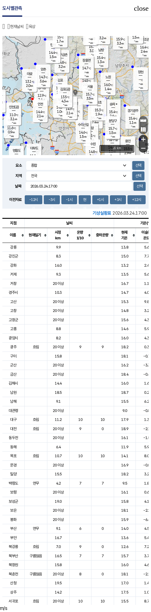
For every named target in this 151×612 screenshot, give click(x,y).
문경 (13, 465)
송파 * (113, 104)
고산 (13, 301)
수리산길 (83, 125)
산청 (13, 583)
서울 (90, 87)
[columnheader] (13, 235)
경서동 (42, 88)
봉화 (13, 519)
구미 (13, 356)
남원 (13, 392)
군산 (13, 365)
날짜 (18, 186)
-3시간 (52, 200)
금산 (13, 374)
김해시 (13, 383)
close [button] (141, 8)
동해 (13, 447)
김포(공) (65, 89)
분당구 (113, 121)
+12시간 (136, 200)
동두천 (13, 437)
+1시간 (100, 200)
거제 (13, 274)
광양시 (13, 338)
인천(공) (14, 107)
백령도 (13, 483)
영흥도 (17, 151)
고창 (13, 310)
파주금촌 (62, 55)
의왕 (91, 128)
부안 (13, 538)
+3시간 (118, 200)
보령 (13, 492)
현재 (84, 200)
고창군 (13, 320)
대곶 (29, 74)
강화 (13, 265)
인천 (40, 104)
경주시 (13, 292)
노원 (108, 77)
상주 (13, 592)
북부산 (13, 556)
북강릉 (13, 546)
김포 (60, 80)
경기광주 (132, 111)
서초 (99, 102)
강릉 (13, 247)
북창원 (13, 565)
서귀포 (13, 601)
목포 (13, 456)
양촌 (43, 69)
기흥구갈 (112, 140)
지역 (18, 176)
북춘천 (13, 574)
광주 (13, 347)
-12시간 (33, 200)
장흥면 (86, 60)
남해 (13, 401)
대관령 (13, 410)
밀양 (13, 474)
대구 (13, 419)
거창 (13, 283)
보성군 (13, 501)
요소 (18, 165)
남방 (101, 50)
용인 (127, 141)
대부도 (34, 148)
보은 (13, 510)
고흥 (13, 329)
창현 (140, 72)
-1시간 (69, 200)
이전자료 (15, 199)
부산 (13, 528)
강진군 (13, 256)
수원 (93, 144)
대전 (13, 429)
